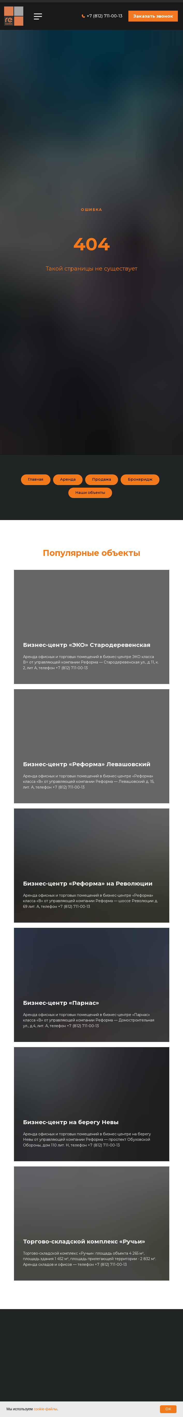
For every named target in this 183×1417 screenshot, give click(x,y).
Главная (31, 480)
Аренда (66, 480)
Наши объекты (90, 495)
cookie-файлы (45, 1409)
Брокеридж (145, 480)
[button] (153, 16)
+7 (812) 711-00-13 (104, 15)
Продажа (103, 480)
